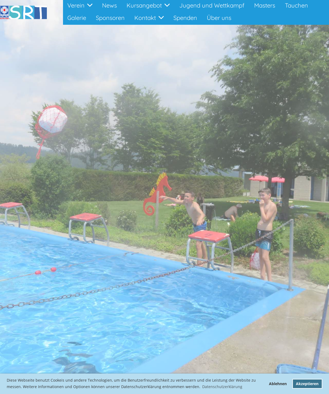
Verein (79, 5)
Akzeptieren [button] (307, 383)
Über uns (219, 18)
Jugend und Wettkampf (211, 5)
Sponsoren (110, 18)
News (109, 5)
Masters (264, 5)
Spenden (185, 18)
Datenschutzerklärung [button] (222, 386)
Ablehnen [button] (278, 383)
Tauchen (296, 5)
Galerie (76, 18)
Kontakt (149, 18)
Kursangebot (148, 5)
